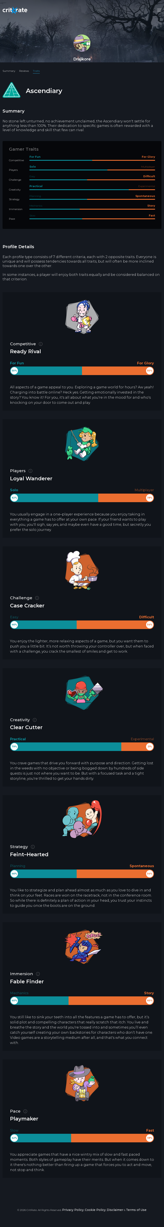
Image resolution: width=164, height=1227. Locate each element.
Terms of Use (136, 1210)
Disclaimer (115, 1210)
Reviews (24, 70)
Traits (36, 70)
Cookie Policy (95, 1210)
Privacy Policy (73, 1210)
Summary (9, 70)
